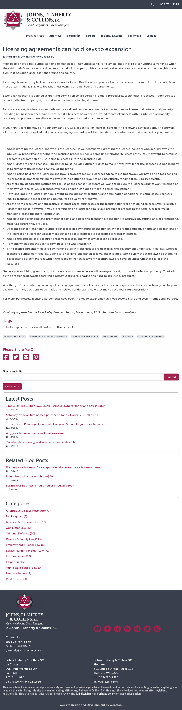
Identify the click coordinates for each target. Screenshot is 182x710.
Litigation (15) (15, 562)
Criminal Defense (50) (20, 533)
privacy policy (107, 694)
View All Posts (12, 386)
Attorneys (55, 36)
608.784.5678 (169, 4)
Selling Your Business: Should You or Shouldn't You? (40, 485)
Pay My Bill (134, 36)
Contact (151, 36)
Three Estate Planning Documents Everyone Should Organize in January (54, 424)
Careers (90, 36)
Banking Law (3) (16, 516)
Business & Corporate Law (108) (27, 522)
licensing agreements (150, 336)
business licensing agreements (48, 336)
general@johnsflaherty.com (24, 650)
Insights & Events (111, 36)
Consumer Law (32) (19, 527)
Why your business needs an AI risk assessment (37, 433)
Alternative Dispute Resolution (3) (28, 510)
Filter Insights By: (13, 371)
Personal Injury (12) (18, 573)
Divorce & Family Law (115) (24, 539)
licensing (127, 336)
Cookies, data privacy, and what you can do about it (40, 442)
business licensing (14, 336)
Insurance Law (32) (18, 556)
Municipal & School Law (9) (24, 567)
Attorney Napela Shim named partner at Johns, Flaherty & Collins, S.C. (53, 415)
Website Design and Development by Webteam (91, 705)
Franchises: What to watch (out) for (30, 476)
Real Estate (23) (16, 579)
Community (73, 36)
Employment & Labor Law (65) (26, 545)
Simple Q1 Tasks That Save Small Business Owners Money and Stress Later (55, 406)
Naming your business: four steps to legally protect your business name (53, 467)
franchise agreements (84, 336)
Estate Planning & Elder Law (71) (28, 550)
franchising (110, 336)
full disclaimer (84, 694)
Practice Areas (35, 36)
